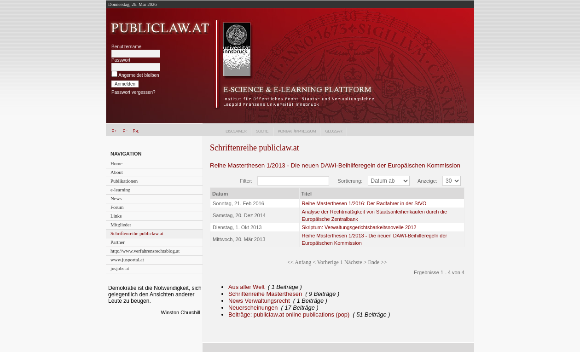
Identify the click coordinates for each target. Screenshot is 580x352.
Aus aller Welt (246, 286)
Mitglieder (120, 224)
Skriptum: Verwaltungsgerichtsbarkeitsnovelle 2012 (359, 227)
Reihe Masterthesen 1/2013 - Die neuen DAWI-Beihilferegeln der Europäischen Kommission (335, 165)
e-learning (120, 189)
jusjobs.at (119, 268)
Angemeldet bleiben (138, 75)
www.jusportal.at (127, 259)
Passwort (120, 60)
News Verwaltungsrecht (259, 300)
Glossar (333, 131)
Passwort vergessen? (133, 92)
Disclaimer (236, 131)
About (116, 172)
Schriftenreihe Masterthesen (265, 293)
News (116, 198)
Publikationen (124, 181)
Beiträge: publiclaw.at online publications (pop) (288, 314)
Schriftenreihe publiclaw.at (136, 233)
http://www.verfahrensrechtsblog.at (145, 251)
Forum (116, 207)
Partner (117, 242)
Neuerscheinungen (253, 307)
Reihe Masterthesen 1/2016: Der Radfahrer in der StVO (364, 203)
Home (116, 163)
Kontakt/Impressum (297, 131)
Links (116, 216)
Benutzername (126, 46)
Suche (262, 131)
